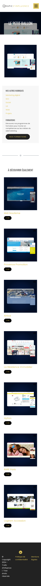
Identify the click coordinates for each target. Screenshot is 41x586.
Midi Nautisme (12, 213)
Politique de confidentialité (21, 558)
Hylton (7, 418)
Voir (7, 218)
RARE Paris (10, 469)
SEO (7, 99)
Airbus (7, 316)
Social (8, 103)
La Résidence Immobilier (18, 367)
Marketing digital (13, 95)
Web (8, 110)
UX (7, 106)
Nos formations (17, 137)
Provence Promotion (16, 265)
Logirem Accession (15, 521)
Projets (9, 113)
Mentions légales (35, 558)
